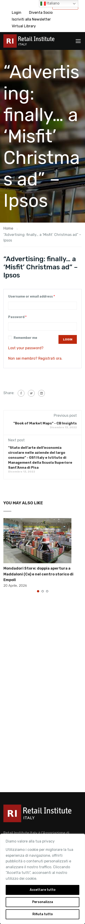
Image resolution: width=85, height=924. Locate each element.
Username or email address (31, 296)
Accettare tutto (43, 890)
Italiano (49, 3)
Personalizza (42, 902)
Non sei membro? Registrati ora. (35, 358)
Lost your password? (26, 348)
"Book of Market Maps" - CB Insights (45, 423)
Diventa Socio (41, 12)
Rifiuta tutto (42, 914)
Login (16, 12)
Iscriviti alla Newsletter (31, 19)
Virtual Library (24, 26)
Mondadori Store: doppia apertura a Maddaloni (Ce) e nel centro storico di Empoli (38, 574)
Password (17, 317)
